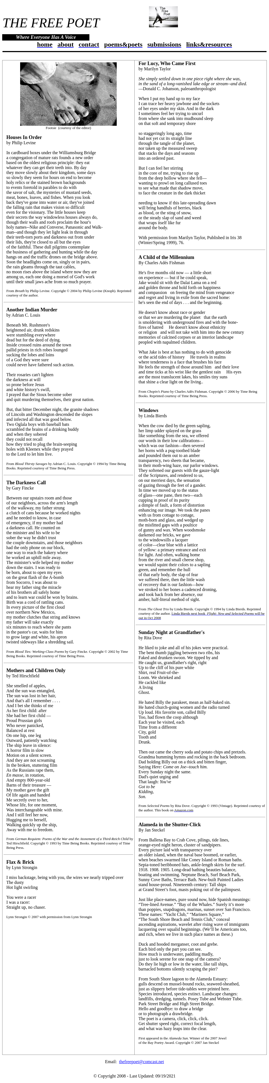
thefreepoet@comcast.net (141, 1061)
